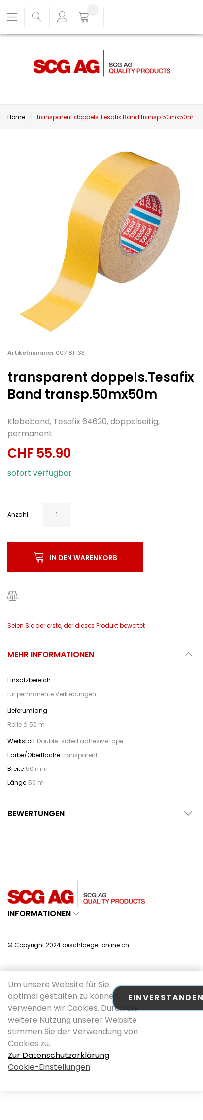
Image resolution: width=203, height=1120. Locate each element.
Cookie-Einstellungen (49, 1067)
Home (16, 117)
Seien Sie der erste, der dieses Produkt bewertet (76, 625)
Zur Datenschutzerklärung (58, 1055)
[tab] (101, 657)
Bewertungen (36, 813)
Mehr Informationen (50, 654)
